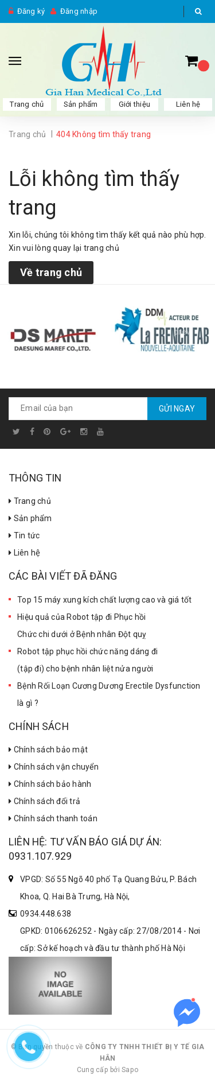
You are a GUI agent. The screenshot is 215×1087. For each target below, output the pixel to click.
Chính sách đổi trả (44, 801)
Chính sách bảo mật (48, 749)
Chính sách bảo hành (50, 784)
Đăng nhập (78, 11)
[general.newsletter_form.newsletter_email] (107, 408)
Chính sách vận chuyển (54, 766)
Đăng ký (31, 11)
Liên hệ (24, 552)
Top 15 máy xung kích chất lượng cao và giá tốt (104, 599)
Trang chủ (27, 104)
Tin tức (24, 535)
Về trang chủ (51, 272)
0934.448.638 (45, 913)
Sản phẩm (81, 104)
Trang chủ (30, 501)
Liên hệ (188, 104)
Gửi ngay (177, 408)
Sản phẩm (30, 518)
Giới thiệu (135, 104)
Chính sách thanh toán (53, 818)
